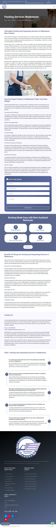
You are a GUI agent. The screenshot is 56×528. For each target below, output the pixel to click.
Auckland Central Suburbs (31, 476)
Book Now (28, 247)
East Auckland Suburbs (30, 484)
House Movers (8, 474)
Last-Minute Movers (10, 490)
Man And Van (8, 481)
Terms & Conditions (50, 526)
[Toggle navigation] (54, 6)
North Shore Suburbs (30, 479)
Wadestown (14, 20)
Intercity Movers (9, 487)
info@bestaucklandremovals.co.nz (16, 329)
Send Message (28, 207)
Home (5, 20)
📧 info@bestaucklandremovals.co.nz (34, 2)
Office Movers (8, 479)
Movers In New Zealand (30, 474)
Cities (9, 20)
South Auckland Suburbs (31, 486)
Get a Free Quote (5, 524)
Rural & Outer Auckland (30, 488)
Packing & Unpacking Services (10, 484)
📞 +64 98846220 (48, 2)
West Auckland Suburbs (30, 481)
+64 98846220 (11, 328)
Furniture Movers (9, 476)
